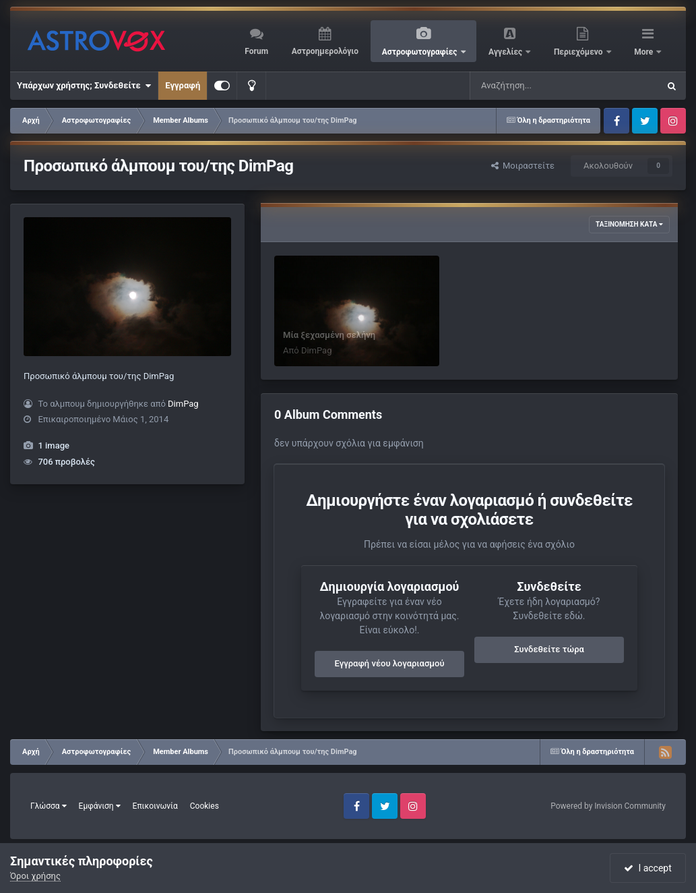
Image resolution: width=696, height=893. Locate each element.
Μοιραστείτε (523, 166)
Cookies (204, 806)
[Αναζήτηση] (537, 85)
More (644, 52)
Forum (256, 51)
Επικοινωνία (155, 806)
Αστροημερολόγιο (325, 51)
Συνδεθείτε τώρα (549, 649)
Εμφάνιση (100, 806)
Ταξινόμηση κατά (629, 224)
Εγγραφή (182, 85)
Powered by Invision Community (608, 806)
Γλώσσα (48, 806)
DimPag (183, 404)
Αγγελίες (506, 52)
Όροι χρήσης (35, 876)
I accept (647, 868)
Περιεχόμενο (579, 52)
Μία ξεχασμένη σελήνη (329, 335)
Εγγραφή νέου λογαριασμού (390, 663)
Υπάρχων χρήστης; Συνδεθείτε (84, 85)
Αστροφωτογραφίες (421, 52)
